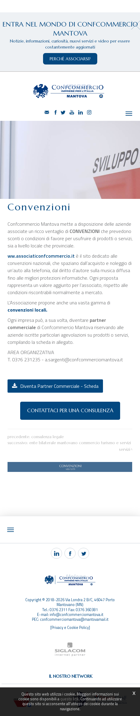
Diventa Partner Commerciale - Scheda (59, 386)
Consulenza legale (47, 436)
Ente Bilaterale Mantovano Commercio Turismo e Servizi (80, 442)
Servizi (124, 449)
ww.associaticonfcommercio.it (42, 255)
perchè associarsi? (70, 58)
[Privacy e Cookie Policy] (70, 627)
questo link (69, 699)
